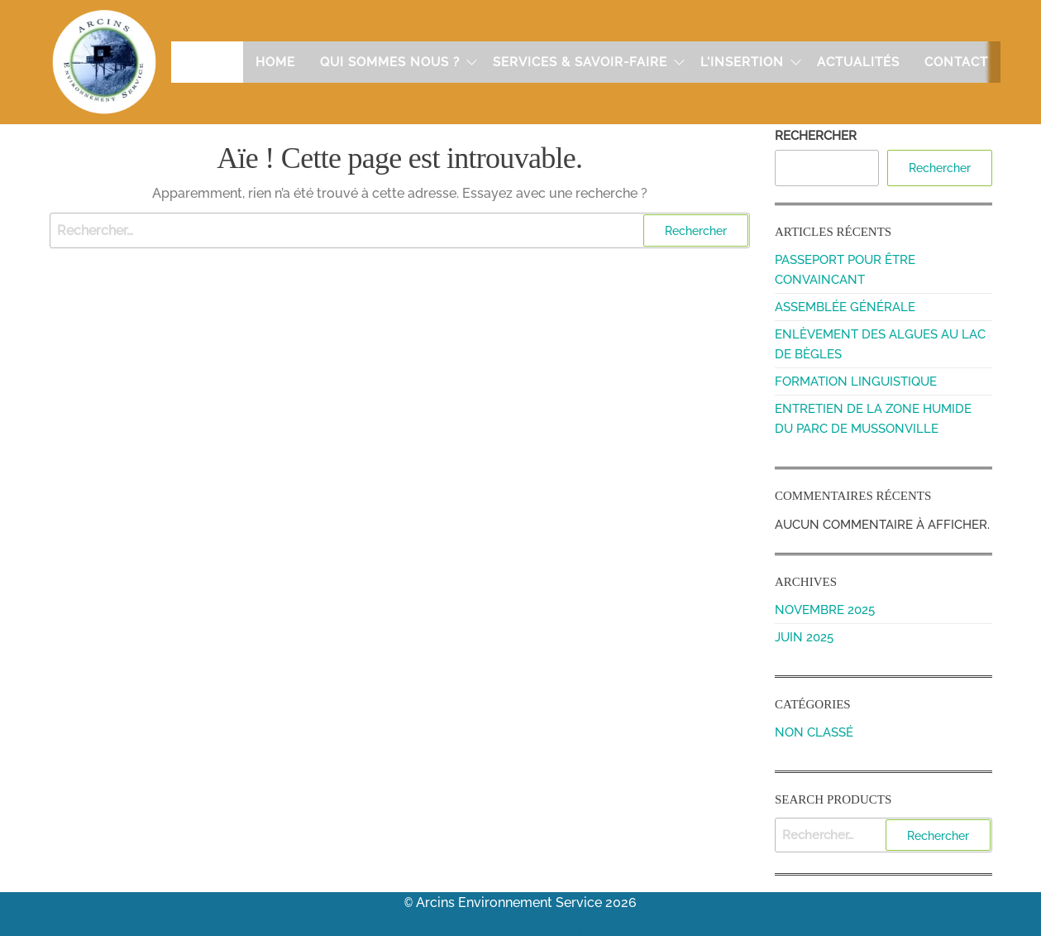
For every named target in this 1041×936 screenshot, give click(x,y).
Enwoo (510, 928)
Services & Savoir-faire (580, 62)
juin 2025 (804, 637)
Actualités (858, 62)
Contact (956, 62)
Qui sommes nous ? (390, 62)
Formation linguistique (856, 381)
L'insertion (742, 62)
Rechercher (816, 135)
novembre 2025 (825, 609)
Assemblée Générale (845, 307)
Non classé (814, 732)
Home (275, 62)
